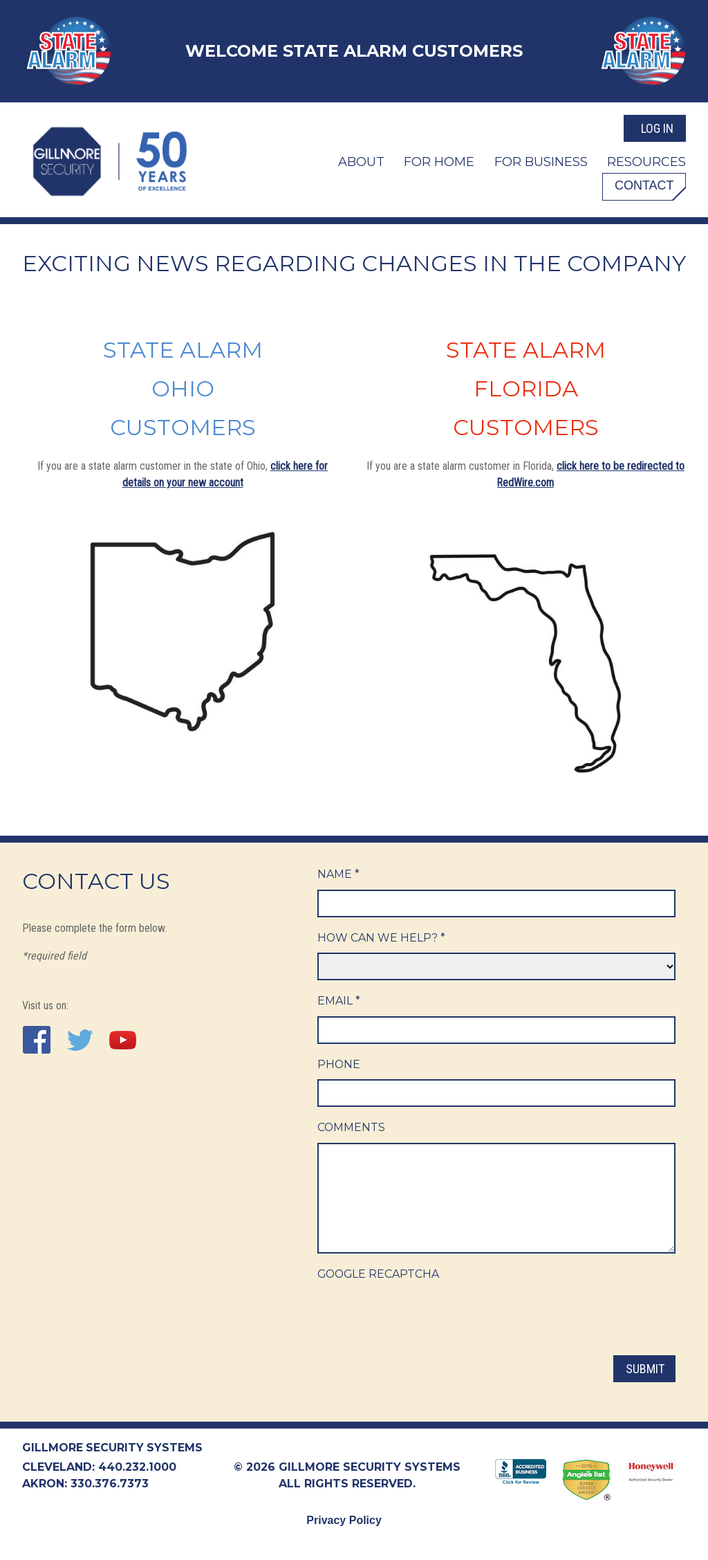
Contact (642, 185)
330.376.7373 (110, 1483)
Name (338, 874)
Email (338, 1001)
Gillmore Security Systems (113, 1447)
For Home (439, 160)
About (361, 160)
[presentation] (422, 1318)
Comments (351, 1128)
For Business (541, 160)
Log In (657, 127)
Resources (646, 160)
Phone (339, 1065)
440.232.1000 (137, 1467)
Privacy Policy (344, 1520)
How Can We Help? (381, 937)
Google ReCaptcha (379, 1275)
